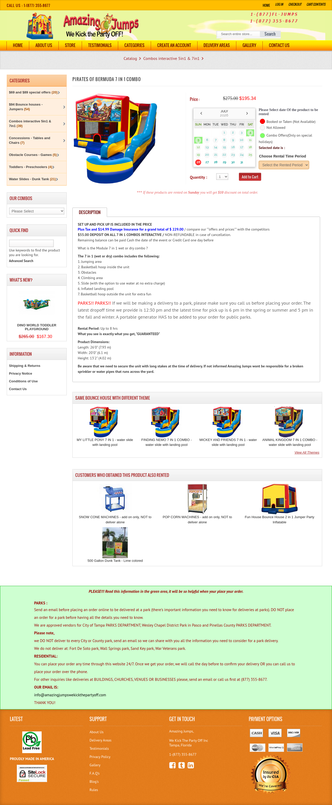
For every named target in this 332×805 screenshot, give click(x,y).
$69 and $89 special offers (33, 92)
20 (207, 154)
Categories (134, 45)
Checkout (294, 4)
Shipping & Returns (24, 366)
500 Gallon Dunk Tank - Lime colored (115, 561)
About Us (43, 45)
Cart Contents (315, 4)
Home (266, 5)
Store (70, 45)
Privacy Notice (20, 373)
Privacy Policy (99, 756)
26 (198, 162)
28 (215, 162)
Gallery (249, 45)
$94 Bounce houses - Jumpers (26, 106)
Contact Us (279, 45)
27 (207, 162)
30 (233, 162)
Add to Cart (250, 176)
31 (241, 162)
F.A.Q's (94, 773)
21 (215, 154)
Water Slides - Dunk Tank (32, 179)
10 (241, 140)
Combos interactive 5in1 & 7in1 (171, 58)
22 (224, 154)
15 (224, 147)
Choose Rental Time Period (282, 156)
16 (233, 147)
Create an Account (174, 45)
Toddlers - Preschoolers (30, 167)
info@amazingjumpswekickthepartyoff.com (70, 694)
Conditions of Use (23, 381)
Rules (93, 789)
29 (224, 162)
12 (198, 147)
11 (250, 140)
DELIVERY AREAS (217, 45)
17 (241, 147)
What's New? (21, 280)
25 (250, 154)
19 (198, 154)
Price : (194, 99)
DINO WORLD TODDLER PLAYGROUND (36, 327)
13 (207, 147)
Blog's (94, 781)
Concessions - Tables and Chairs (29, 140)
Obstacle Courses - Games (33, 155)
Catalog (130, 58)
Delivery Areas (100, 740)
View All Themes (307, 452)
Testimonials (100, 45)
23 (233, 154)
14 (215, 147)
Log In (279, 4)
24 (241, 154)
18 (250, 147)
